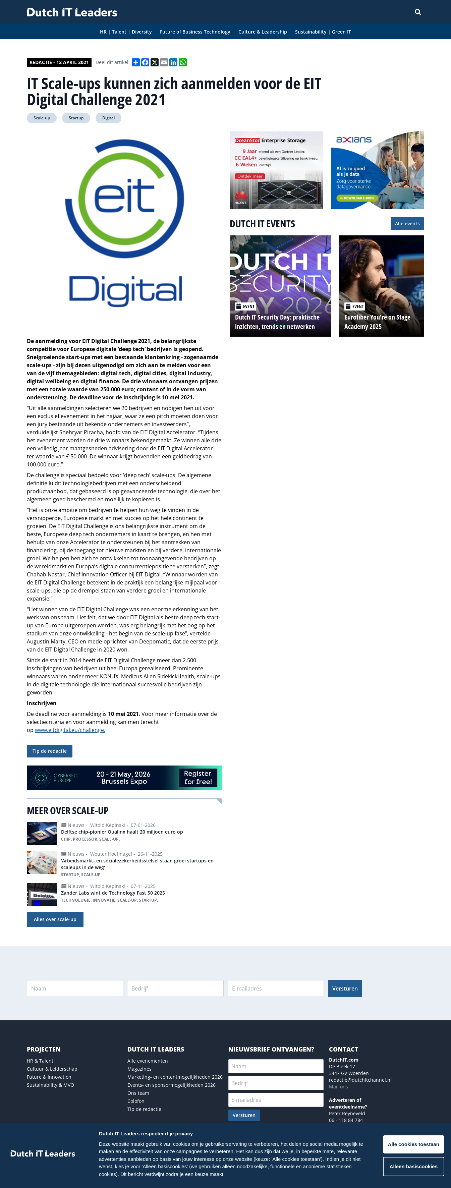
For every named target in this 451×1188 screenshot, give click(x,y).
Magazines (139, 1069)
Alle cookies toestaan (413, 1144)
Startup (76, 118)
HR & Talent (40, 1061)
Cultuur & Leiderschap (52, 1069)
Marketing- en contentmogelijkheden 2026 (175, 1077)
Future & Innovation (49, 1077)
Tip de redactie (50, 751)
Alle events (407, 223)
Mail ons (338, 1086)
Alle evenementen (147, 1061)
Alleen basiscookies (414, 1166)
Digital (108, 118)
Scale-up (42, 118)
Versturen (345, 988)
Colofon (136, 1101)
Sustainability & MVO (50, 1085)
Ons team (138, 1093)
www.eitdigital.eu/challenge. (70, 730)
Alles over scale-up (55, 919)
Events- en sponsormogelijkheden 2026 (171, 1085)
